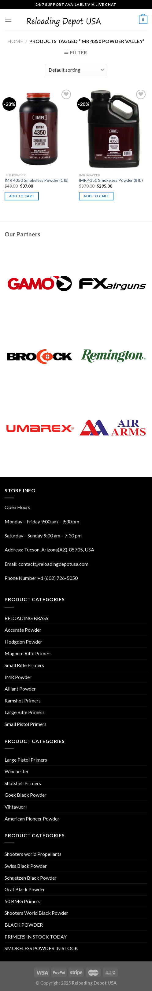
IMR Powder (18, 677)
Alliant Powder (20, 688)
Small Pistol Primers (25, 724)
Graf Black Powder (25, 889)
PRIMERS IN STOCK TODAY (36, 936)
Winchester (17, 771)
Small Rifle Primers (24, 665)
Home (15, 41)
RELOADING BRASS (26, 618)
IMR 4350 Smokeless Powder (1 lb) (37, 180)
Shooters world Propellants (33, 854)
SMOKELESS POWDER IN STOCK (41, 948)
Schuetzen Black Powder (31, 878)
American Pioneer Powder (32, 818)
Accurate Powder (23, 630)
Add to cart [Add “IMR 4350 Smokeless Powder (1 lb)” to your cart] (22, 196)
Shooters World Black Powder (36, 913)
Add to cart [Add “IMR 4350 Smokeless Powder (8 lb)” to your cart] (96, 196)
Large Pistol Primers (26, 760)
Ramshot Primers (23, 700)
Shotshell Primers (23, 783)
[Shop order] (76, 70)
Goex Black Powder (25, 795)
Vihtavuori (16, 807)
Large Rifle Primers (25, 712)
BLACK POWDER (24, 925)
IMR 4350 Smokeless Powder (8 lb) (111, 180)
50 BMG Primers (22, 901)
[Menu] (8, 19)
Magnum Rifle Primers (28, 653)
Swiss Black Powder (26, 866)
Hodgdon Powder (23, 642)
